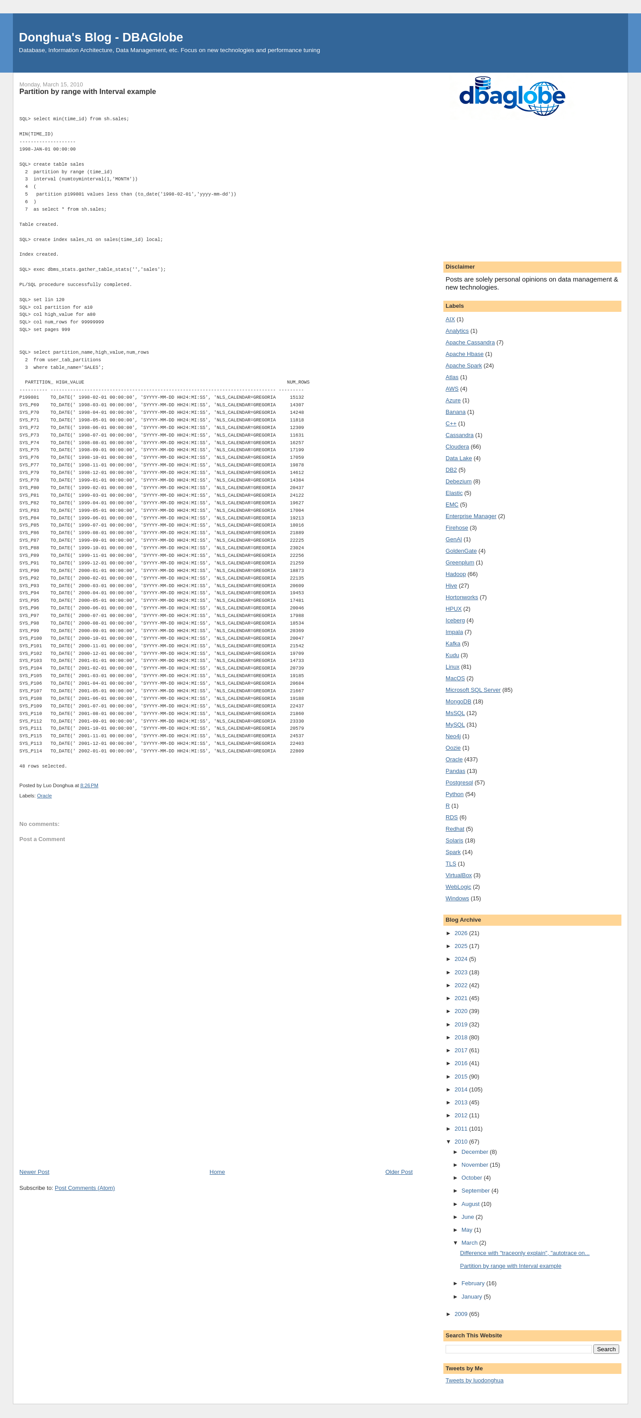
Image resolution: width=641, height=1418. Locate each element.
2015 (461, 1076)
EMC (452, 504)
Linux (452, 666)
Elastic (454, 493)
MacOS (455, 678)
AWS (452, 388)
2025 (461, 946)
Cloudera (457, 446)
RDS (452, 817)
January (473, 1296)
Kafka (453, 643)
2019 (461, 1024)
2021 (461, 998)
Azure (453, 400)
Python (454, 794)
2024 (461, 959)
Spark (453, 852)
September (476, 1190)
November (476, 1164)
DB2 (451, 469)
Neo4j (453, 736)
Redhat (455, 828)
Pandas (455, 771)
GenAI (454, 539)
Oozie (453, 747)
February (474, 1283)
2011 (461, 1128)
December (476, 1151)
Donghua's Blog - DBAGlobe (101, 37)
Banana (456, 412)
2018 (461, 1037)
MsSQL (455, 713)
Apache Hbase (464, 354)
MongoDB (458, 701)
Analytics (457, 330)
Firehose (457, 527)
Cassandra (460, 435)
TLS (451, 863)
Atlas (452, 377)
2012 (461, 1115)
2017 (461, 1050)
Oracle (44, 795)
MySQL (455, 724)
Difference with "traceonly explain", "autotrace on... (525, 1253)
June (469, 1217)
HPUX (454, 608)
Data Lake (459, 458)
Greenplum (460, 562)
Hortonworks (462, 597)
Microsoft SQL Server (473, 690)
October (473, 1177)
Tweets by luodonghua (474, 1380)
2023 (461, 972)
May (468, 1229)
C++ (451, 423)
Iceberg (455, 620)
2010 (461, 1141)
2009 (461, 1314)
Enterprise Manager (471, 516)
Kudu (452, 655)
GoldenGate (461, 551)
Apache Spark (464, 365)
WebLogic (458, 886)
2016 (461, 1063)
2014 (461, 1089)
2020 (461, 1011)
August (471, 1204)
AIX (450, 319)
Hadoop (456, 574)
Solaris (454, 840)
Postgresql (459, 782)
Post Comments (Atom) (85, 1188)
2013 (461, 1102)
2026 (461, 933)
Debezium (459, 481)
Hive (451, 585)
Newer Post (34, 1172)
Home (217, 1172)
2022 (461, 985)
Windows (457, 898)
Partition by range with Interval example (511, 1266)
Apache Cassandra (470, 342)
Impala (454, 632)
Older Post (399, 1172)
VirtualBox (459, 875)
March (470, 1242)
